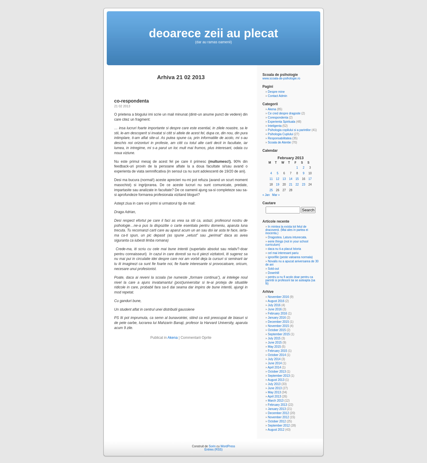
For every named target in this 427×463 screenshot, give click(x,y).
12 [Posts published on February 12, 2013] (277, 179)
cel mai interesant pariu (283, 253)
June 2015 (275, 342)
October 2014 (277, 355)
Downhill (273, 272)
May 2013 (274, 392)
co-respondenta (131, 100)
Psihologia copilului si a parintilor (289, 130)
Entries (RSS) (213, 449)
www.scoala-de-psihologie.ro (281, 78)
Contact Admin (277, 96)
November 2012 (278, 417)
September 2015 (279, 334)
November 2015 (278, 326)
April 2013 (274, 396)
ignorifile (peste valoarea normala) (290, 257)
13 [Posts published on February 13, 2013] (284, 179)
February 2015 (277, 350)
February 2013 (277, 404)
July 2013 (274, 384)
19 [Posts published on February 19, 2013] (277, 184)
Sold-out (273, 268)
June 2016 (275, 309)
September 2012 (279, 425)
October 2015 (277, 330)
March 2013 (275, 400)
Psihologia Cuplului (280, 134)
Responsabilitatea (279, 138)
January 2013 (277, 409)
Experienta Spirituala (281, 121)
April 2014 (274, 367)
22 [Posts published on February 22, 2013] (297, 184)
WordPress (227, 446)
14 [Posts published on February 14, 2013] (290, 179)
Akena (173, 338)
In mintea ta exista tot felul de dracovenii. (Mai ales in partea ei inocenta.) (286, 230)
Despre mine (276, 91)
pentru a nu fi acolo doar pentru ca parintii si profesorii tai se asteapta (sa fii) (290, 280)
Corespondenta (278, 117)
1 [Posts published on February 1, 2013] (297, 167)
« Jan (266, 195)
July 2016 (274, 305)
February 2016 (277, 313)
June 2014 (275, 363)
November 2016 (278, 296)
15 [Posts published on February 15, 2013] (297, 179)
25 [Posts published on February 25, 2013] (271, 190)
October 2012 (277, 421)
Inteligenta (274, 125)
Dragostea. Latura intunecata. (287, 237)
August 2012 (276, 429)
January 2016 (277, 317)
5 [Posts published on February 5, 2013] (277, 173)
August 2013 (276, 379)
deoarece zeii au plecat (213, 33)
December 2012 (278, 413)
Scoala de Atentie (279, 142)
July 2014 (274, 359)
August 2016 (276, 301)
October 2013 (277, 371)
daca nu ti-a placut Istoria (284, 248)
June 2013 (275, 388)
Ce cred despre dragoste (284, 113)
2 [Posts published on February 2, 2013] (304, 167)
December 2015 (278, 321)
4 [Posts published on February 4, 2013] (271, 173)
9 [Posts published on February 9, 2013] (304, 173)
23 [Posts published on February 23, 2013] (303, 184)
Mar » (276, 195)
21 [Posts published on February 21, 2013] (290, 184)
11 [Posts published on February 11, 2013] (271, 179)
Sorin (212, 446)
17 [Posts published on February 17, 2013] (310, 179)
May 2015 (274, 346)
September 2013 (279, 375)
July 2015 (274, 338)
